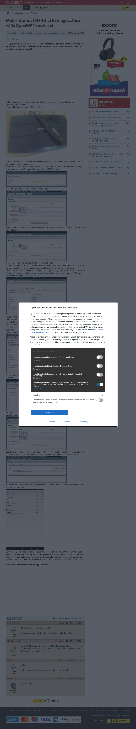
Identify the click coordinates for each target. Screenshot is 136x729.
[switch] (99, 357)
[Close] (112, 307)
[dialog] (68, 364)
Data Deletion (53, 422)
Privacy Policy (82, 422)
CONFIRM (49, 412)
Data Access (68, 422)
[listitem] (68, 351)
